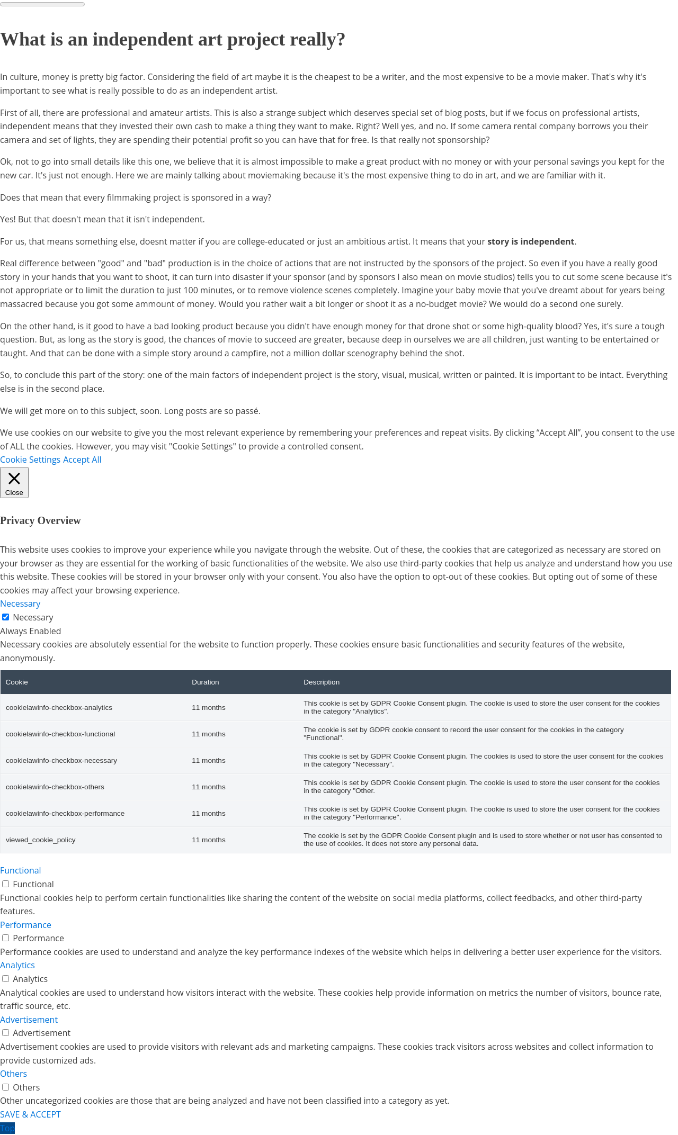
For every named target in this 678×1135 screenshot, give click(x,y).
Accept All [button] (82, 459)
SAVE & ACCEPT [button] (30, 1114)
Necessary (33, 617)
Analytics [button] (17, 965)
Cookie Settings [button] (30, 459)
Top (7, 1128)
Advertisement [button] (29, 1019)
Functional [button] (20, 870)
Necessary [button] (20, 603)
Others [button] (13, 1073)
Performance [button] (25, 925)
